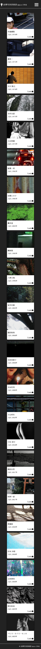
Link (30, 37)
